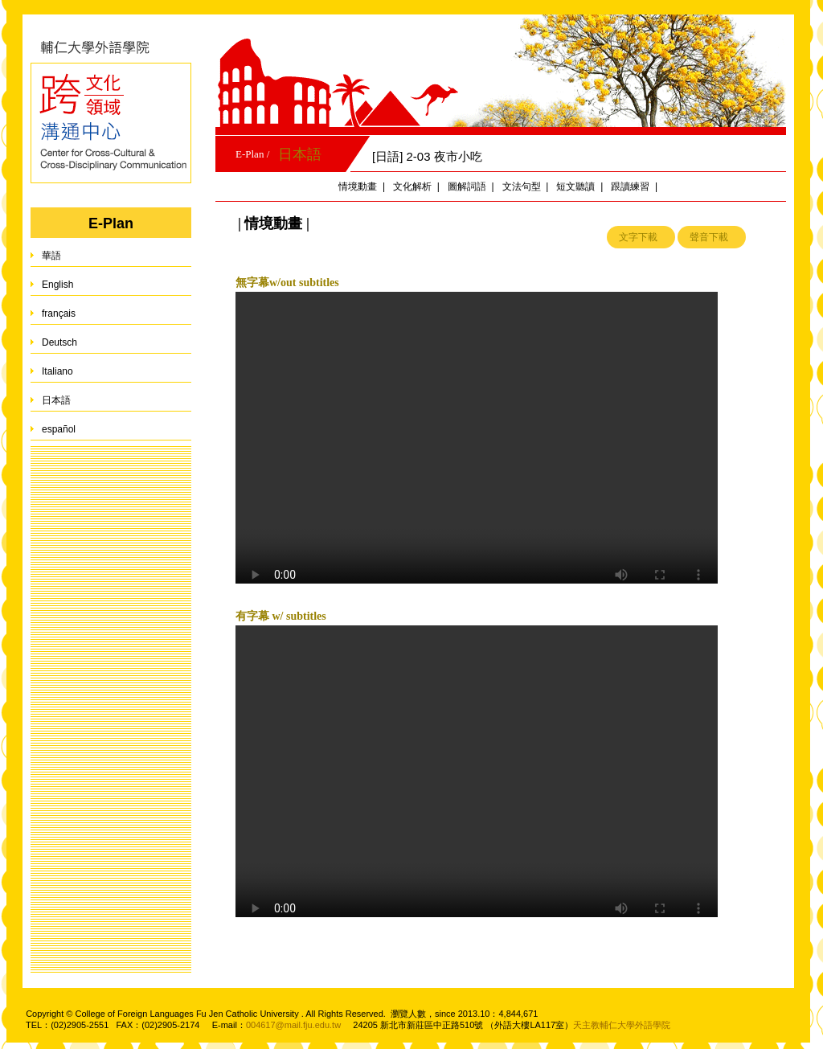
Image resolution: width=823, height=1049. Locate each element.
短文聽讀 (575, 186)
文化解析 (412, 186)
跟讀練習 (630, 186)
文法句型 (521, 186)
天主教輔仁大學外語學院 (621, 1025)
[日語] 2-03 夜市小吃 (427, 156)
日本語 (299, 154)
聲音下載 (709, 237)
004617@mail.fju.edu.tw (293, 1025)
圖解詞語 (467, 186)
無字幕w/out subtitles (287, 283)
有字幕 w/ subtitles (280, 616)
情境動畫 (357, 186)
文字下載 (638, 237)
